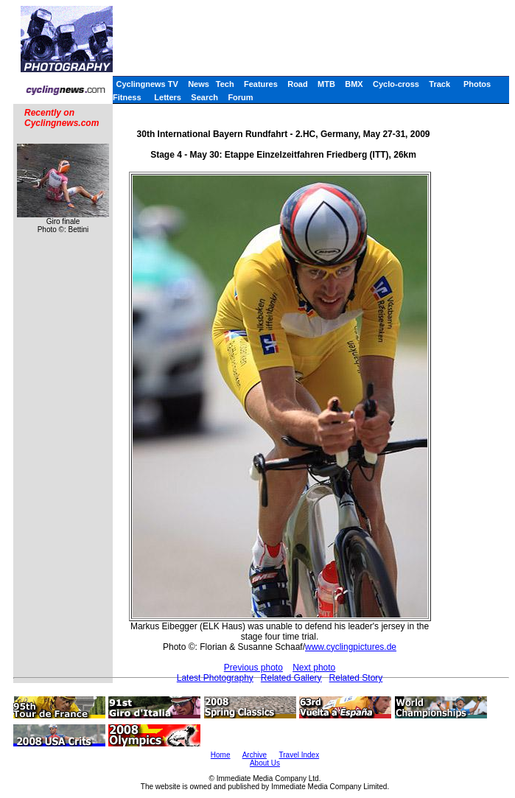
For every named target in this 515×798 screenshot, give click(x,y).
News (198, 84)
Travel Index (299, 755)
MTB (326, 84)
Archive (254, 755)
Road (297, 84)
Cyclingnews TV (147, 84)
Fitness (127, 97)
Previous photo (253, 667)
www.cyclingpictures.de (350, 647)
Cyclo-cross (396, 84)
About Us (265, 763)
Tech (225, 84)
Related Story (356, 678)
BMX (353, 84)
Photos (477, 84)
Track (439, 84)
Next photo (313, 667)
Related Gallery (291, 678)
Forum (240, 97)
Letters (167, 97)
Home (221, 755)
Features (261, 84)
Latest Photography (215, 678)
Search (204, 97)
